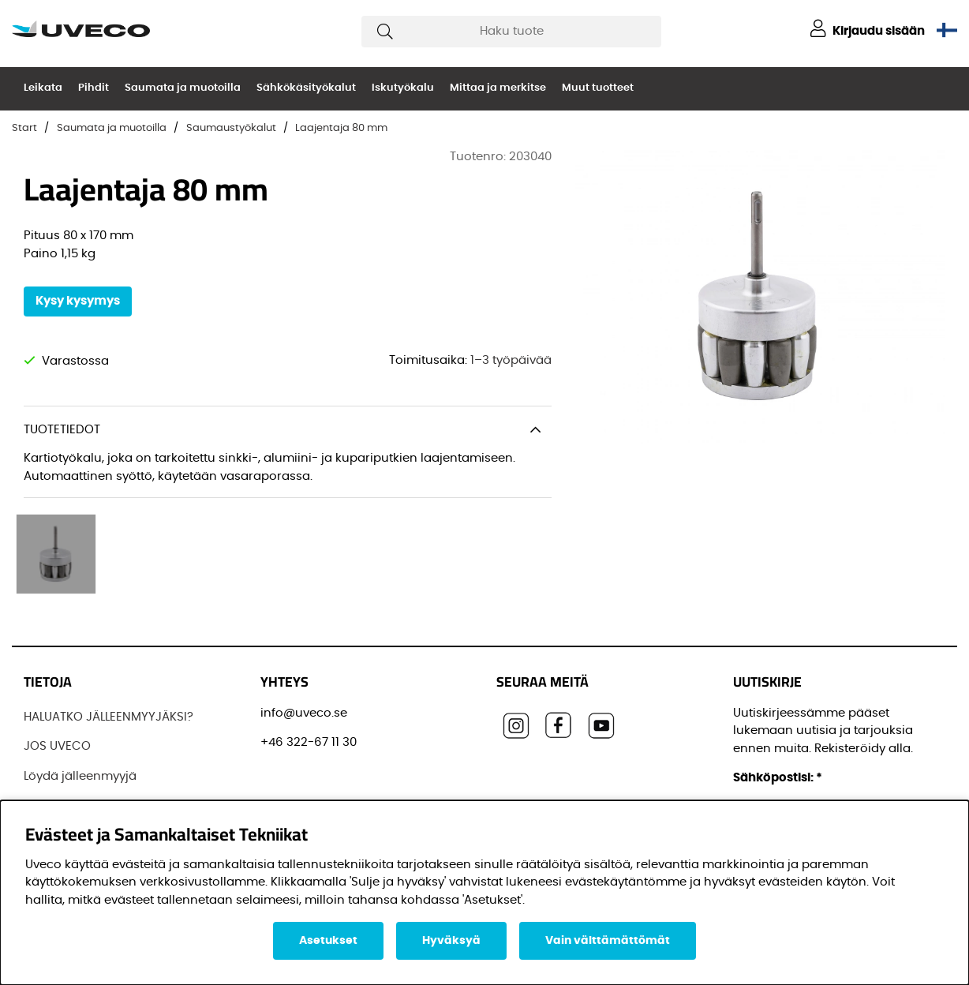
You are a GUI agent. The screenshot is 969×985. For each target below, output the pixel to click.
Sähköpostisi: (777, 724)
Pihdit (93, 88)
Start (24, 128)
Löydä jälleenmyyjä (80, 722)
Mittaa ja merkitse (498, 88)
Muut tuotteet (598, 88)
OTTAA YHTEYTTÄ (72, 782)
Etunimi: (762, 795)
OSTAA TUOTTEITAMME (88, 752)
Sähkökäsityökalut (306, 88)
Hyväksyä (451, 940)
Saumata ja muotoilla (183, 88)
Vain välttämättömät (607, 940)
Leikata (43, 88)
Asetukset (328, 940)
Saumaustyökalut (231, 128)
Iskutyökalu (403, 88)
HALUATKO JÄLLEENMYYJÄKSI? (108, 663)
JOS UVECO (57, 692)
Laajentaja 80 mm (341, 128)
